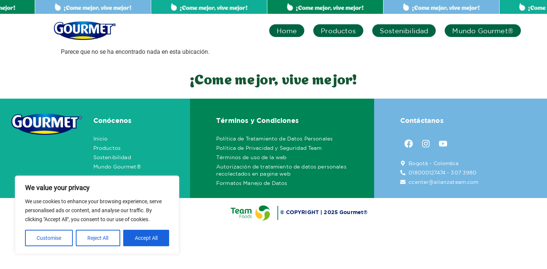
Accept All (146, 238)
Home (287, 30)
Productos (338, 30)
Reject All (97, 238)
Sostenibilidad (404, 30)
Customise (49, 238)
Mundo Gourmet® (482, 30)
